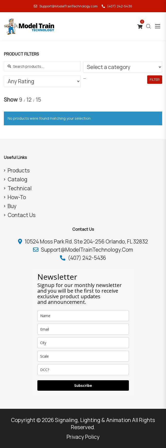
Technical (20, 188)
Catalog (17, 179)
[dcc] (83, 369)
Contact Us (22, 215)
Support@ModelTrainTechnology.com (65, 6)
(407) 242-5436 (117, 6)
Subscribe (83, 385)
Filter (155, 79)
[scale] (83, 356)
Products (19, 170)
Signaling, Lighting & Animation (93, 420)
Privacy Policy (83, 436)
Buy (12, 206)
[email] (83, 329)
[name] (83, 315)
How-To (17, 197)
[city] (83, 342)
